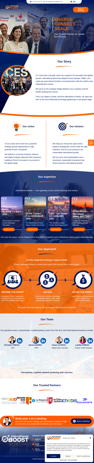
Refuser (68, 456)
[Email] (33, 444)
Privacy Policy (63, 460)
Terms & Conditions (72, 460)
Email (37, 444)
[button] (90, 438)
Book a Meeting (81, 421)
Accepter (53, 456)
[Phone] (33, 449)
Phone (37, 449)
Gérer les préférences (83, 456)
